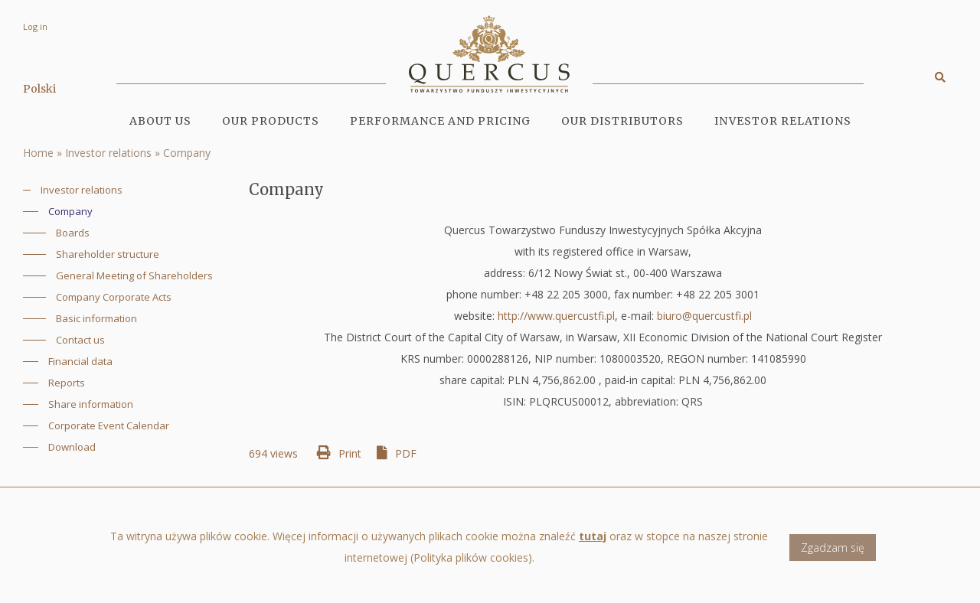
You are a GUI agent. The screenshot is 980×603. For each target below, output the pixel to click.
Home (38, 152)
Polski (39, 89)
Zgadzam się (832, 551)
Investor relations (108, 152)
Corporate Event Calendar (108, 425)
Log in (35, 26)
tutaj (592, 540)
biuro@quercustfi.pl (704, 315)
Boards (73, 233)
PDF (405, 453)
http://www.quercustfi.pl (556, 315)
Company (187, 152)
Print (349, 453)
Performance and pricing (440, 121)
